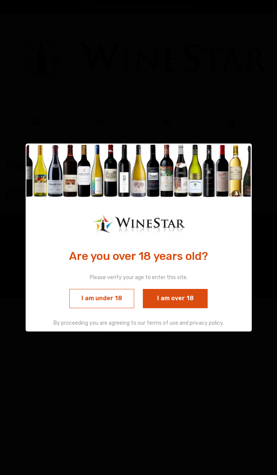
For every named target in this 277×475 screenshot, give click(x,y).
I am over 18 (175, 298)
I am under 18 (101, 298)
